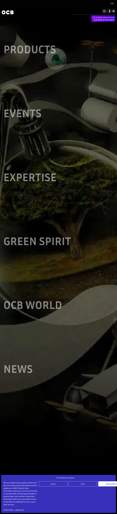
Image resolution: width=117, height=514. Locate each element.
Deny (83, 484)
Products (30, 50)
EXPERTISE (30, 182)
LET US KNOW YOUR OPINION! (103, 18)
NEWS (18, 380)
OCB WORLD (33, 314)
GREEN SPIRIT (37, 248)
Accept (53, 484)
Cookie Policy (8, 510)
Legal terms (19, 510)
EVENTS (22, 116)
